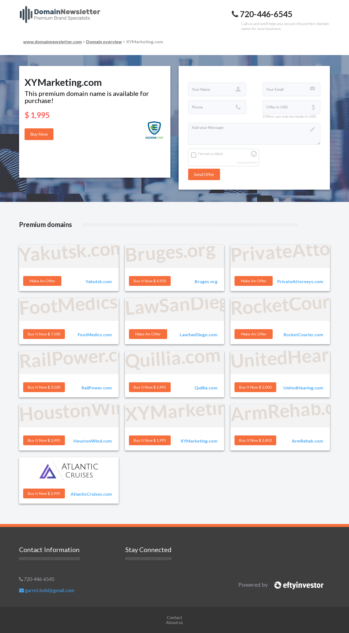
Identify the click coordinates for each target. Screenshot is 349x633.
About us (174, 622)
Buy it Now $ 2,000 (255, 387)
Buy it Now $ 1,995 (150, 440)
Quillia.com (205, 387)
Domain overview (104, 41)
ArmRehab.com (307, 440)
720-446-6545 (36, 579)
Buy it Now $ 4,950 (150, 280)
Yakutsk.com (99, 281)
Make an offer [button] (42, 280)
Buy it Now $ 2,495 (150, 387)
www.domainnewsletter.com (52, 41)
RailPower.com (97, 387)
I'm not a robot (210, 153)
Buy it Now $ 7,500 (44, 334)
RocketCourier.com (303, 334)
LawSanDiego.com (198, 334)
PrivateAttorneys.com (300, 281)
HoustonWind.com (92, 440)
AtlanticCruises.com (91, 493)
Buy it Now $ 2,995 (44, 493)
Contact (174, 617)
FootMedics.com (95, 334)
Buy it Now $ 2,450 (255, 440)
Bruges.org (206, 281)
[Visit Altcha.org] (254, 155)
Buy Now (39, 134)
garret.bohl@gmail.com (46, 590)
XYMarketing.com (198, 440)
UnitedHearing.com (303, 387)
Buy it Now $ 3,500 (44, 387)
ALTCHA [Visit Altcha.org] (253, 163)
